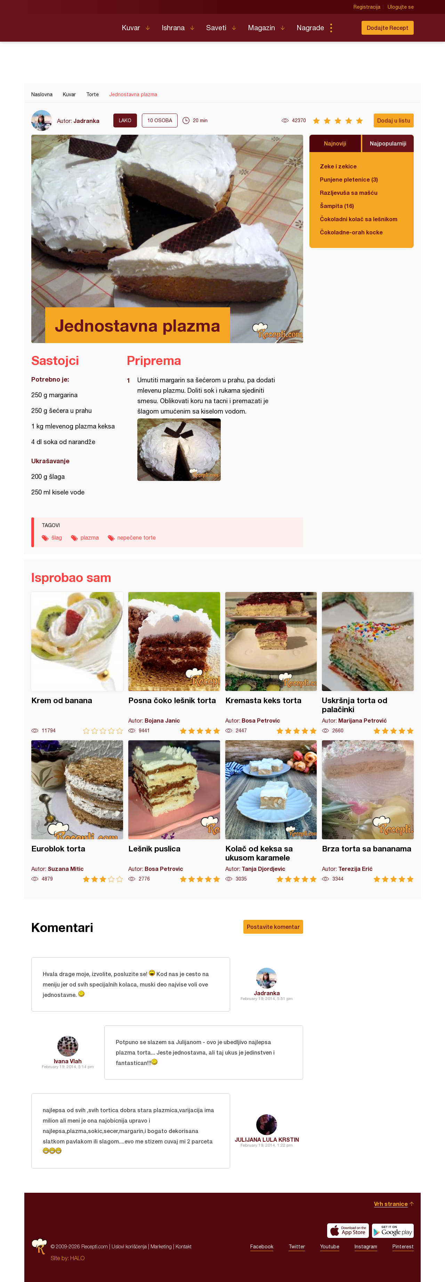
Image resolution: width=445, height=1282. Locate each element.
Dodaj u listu (393, 120)
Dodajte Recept (387, 27)
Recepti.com (71, 25)
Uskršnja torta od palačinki (368, 663)
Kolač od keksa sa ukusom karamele (271, 811)
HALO (77, 1258)
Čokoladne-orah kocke (351, 232)
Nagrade (310, 28)
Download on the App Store (348, 1230)
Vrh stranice (391, 1203)
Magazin (261, 28)
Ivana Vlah (68, 1061)
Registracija (367, 7)
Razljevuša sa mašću (349, 192)
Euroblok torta (77, 811)
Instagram (366, 1246)
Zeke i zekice (338, 166)
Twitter (297, 1246)
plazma (90, 537)
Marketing (161, 1246)
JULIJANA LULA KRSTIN (267, 1139)
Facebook (261, 1246)
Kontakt (184, 1246)
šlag (56, 537)
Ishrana (173, 28)
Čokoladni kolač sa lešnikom (358, 219)
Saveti (216, 28)
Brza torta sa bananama (368, 811)
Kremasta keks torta (271, 663)
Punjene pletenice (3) (349, 179)
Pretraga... (345, 28)
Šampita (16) (337, 205)
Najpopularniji (388, 143)
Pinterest (403, 1246)
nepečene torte (137, 537)
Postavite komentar (273, 926)
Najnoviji (335, 143)
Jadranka (86, 120)
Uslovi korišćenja (129, 1246)
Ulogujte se (401, 7)
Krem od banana (77, 663)
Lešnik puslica (174, 811)
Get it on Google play (393, 1230)
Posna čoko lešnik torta (174, 663)
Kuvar (131, 28)
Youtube (329, 1246)
